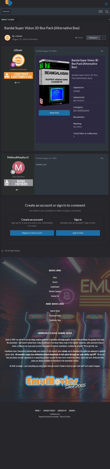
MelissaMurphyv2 (18, 157)
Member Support (55, 291)
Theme (38, 410)
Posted (46, 51)
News (55, 277)
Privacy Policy (49, 410)
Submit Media (55, 310)
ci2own (18, 36)
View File (54, 113)
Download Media (55, 315)
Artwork (34, 39)
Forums (55, 282)
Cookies (72, 410)
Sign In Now (78, 233)
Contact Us (55, 296)
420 (17, 82)
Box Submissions (81, 110)
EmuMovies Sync (55, 320)
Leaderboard (55, 286)
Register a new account (32, 233)
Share (79, 37)
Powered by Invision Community (49, 416)
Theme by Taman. (65, 416)
